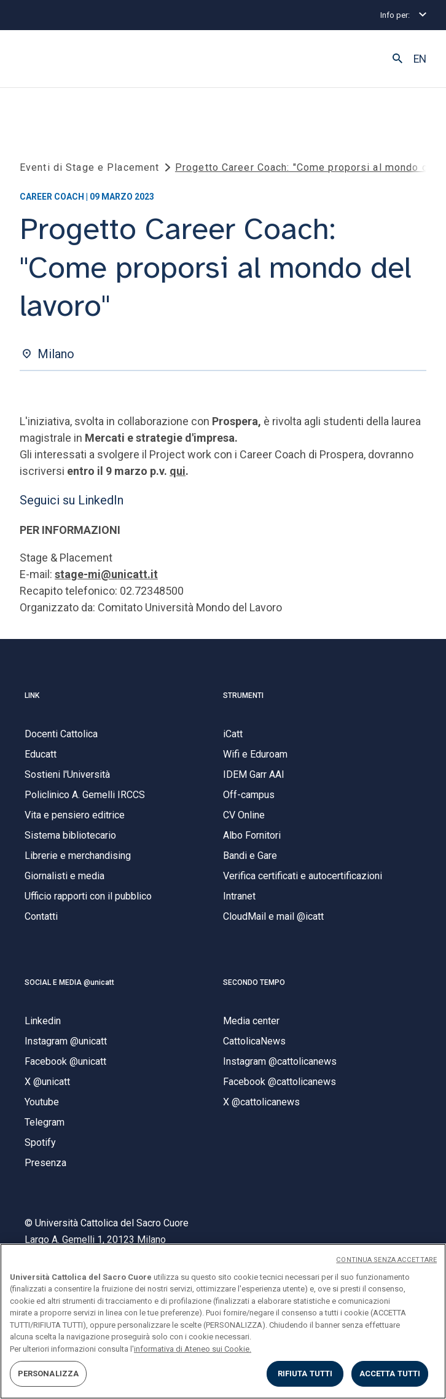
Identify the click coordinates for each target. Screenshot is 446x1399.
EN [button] (419, 59)
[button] (397, 59)
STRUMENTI (243, 695)
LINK (32, 695)
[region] (223, 1321)
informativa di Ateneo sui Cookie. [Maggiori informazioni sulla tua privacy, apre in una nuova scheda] (192, 1349)
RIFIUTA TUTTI (305, 1373)
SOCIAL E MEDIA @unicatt (69, 982)
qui (178, 470)
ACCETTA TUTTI (390, 1373)
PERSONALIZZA (48, 1373)
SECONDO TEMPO (254, 982)
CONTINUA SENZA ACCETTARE (386, 1260)
